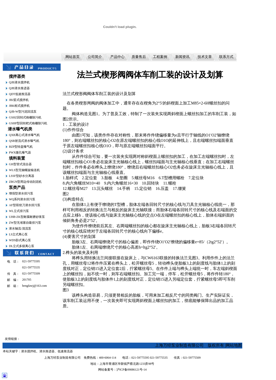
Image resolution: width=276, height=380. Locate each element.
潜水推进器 (47, 351)
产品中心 (117, 57)
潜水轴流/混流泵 (20, 228)
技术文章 (205, 57)
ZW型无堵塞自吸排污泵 (25, 222)
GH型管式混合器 (20, 164)
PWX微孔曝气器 (20, 152)
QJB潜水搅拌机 (19, 82)
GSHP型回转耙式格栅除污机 (28, 123)
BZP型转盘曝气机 (21, 146)
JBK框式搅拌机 (19, 106)
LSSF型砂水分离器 (21, 176)
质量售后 (139, 57)
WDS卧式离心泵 (20, 240)
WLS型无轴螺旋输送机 (24, 170)
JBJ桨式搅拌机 (18, 100)
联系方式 (226, 57)
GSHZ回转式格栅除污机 (25, 117)
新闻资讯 (182, 57)
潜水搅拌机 (28, 351)
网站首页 (72, 57)
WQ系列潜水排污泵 (22, 199)
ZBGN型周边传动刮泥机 (25, 182)
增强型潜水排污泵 (21, 193)
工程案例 (160, 57)
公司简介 (95, 57)
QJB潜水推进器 (19, 88)
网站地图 (234, 345)
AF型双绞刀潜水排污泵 (24, 205)
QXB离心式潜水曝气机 (24, 135)
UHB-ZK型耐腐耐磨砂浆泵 (27, 217)
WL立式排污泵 (19, 211)
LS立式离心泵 (18, 234)
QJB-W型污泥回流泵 (23, 111)
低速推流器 (65, 351)
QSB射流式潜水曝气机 (24, 141)
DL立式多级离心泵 (21, 246)
